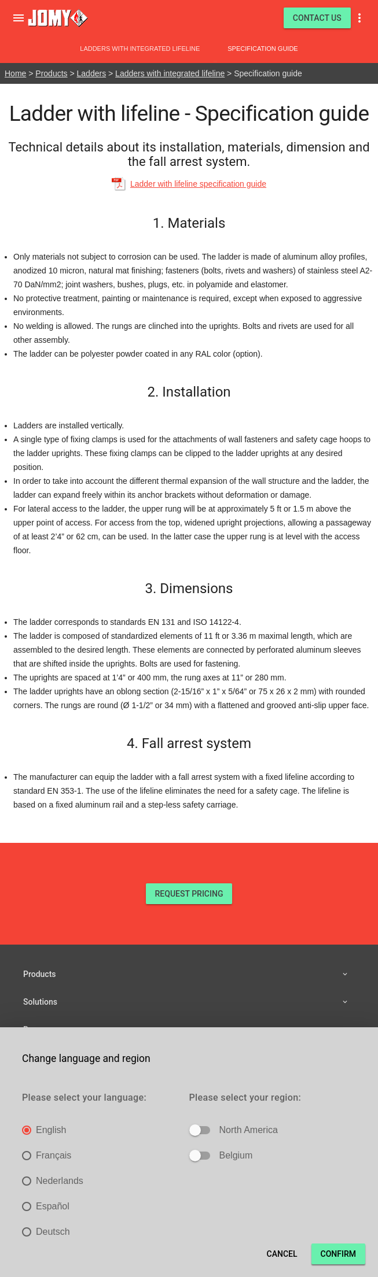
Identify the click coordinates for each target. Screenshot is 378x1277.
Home (15, 73)
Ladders (92, 73)
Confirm (338, 1254)
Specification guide (262, 48)
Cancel (282, 1254)
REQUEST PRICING (189, 893)
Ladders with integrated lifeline (140, 48)
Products (51, 73)
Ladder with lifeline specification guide (198, 183)
